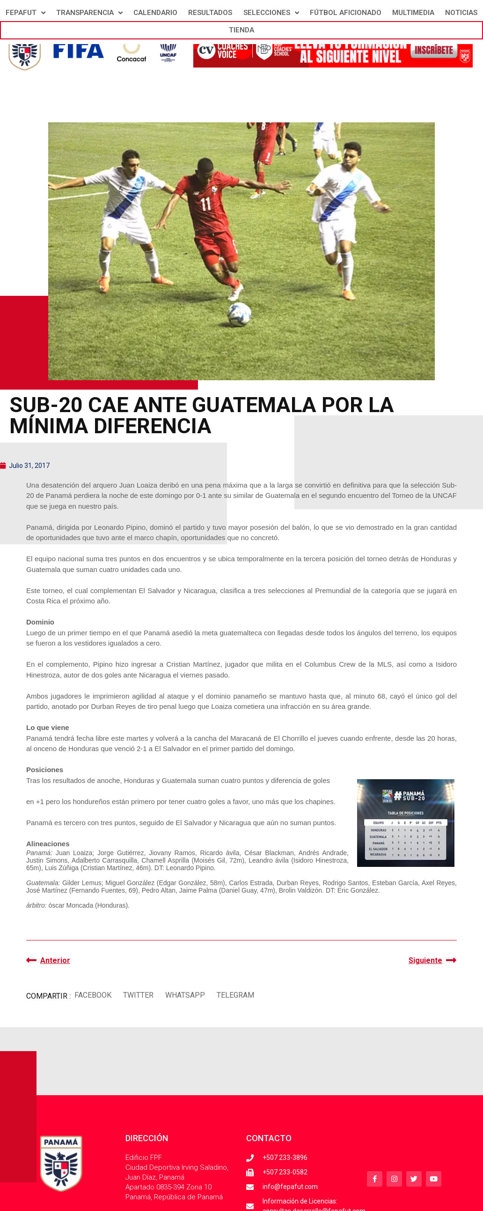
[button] (93, 995)
